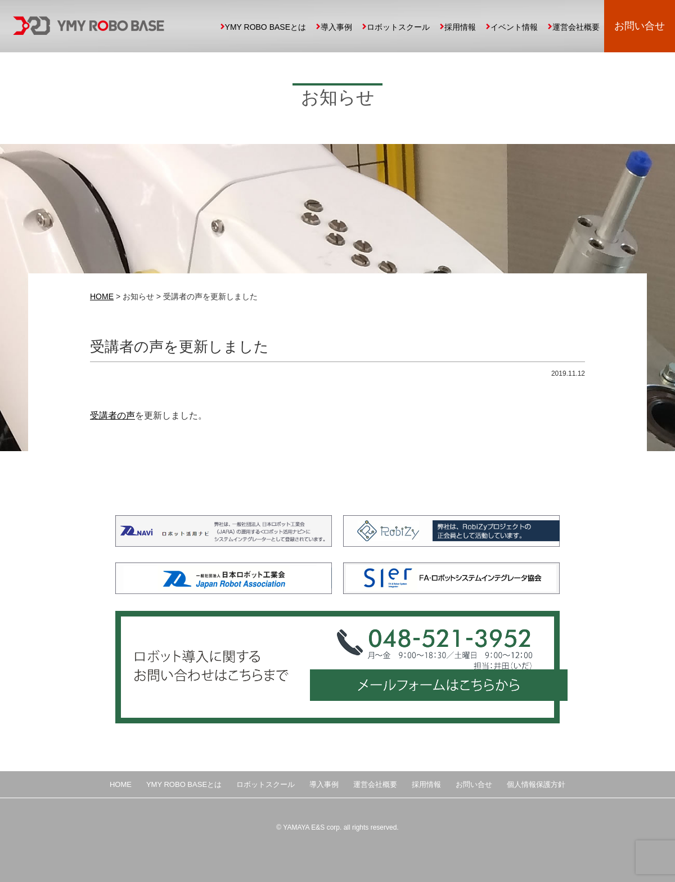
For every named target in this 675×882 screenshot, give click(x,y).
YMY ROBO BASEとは (265, 27)
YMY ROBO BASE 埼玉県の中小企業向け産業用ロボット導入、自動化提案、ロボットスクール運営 (88, 25)
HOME (102, 296)
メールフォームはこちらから (436, 692)
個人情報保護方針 (536, 784)
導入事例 (336, 27)
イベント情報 (514, 27)
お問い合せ (639, 26)
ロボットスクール (398, 27)
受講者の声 (112, 415)
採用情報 (460, 27)
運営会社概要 (576, 27)
